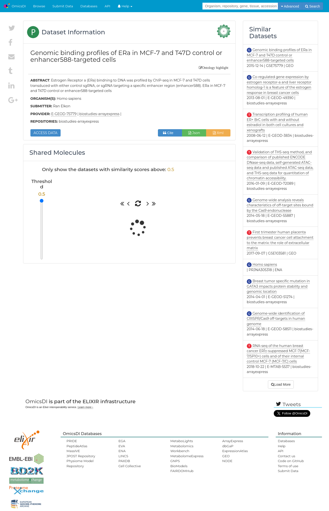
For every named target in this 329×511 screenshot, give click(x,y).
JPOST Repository (80, 456)
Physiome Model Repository (79, 463)
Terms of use (288, 466)
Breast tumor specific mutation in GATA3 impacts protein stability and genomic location (278, 286)
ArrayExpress (232, 441)
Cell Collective (130, 466)
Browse (39, 6)
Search (312, 6)
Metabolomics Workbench (181, 448)
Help (125, 6)
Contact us (286, 456)
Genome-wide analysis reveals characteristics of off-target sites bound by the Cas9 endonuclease (280, 205)
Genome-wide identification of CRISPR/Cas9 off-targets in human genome (276, 318)
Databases (88, 6)
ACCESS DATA (45, 133)
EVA (122, 446)
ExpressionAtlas (235, 451)
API (107, 6)
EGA (122, 441)
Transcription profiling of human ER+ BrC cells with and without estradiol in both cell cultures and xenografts (277, 122)
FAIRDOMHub (181, 471)
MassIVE (73, 451)
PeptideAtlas (76, 446)
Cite (170, 133)
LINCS (123, 456)
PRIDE (71, 441)
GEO (225, 456)
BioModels (178, 466)
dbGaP (227, 446)
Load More (281, 384)
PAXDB (124, 461)
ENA (122, 451)
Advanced (290, 6)
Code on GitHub (291, 461)
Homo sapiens (264, 264)
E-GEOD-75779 (63, 114)
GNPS (175, 461)
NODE (227, 461)
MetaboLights (181, 441)
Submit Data (63, 6)
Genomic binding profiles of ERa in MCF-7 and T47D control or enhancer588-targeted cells (279, 55)
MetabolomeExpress (186, 456)
